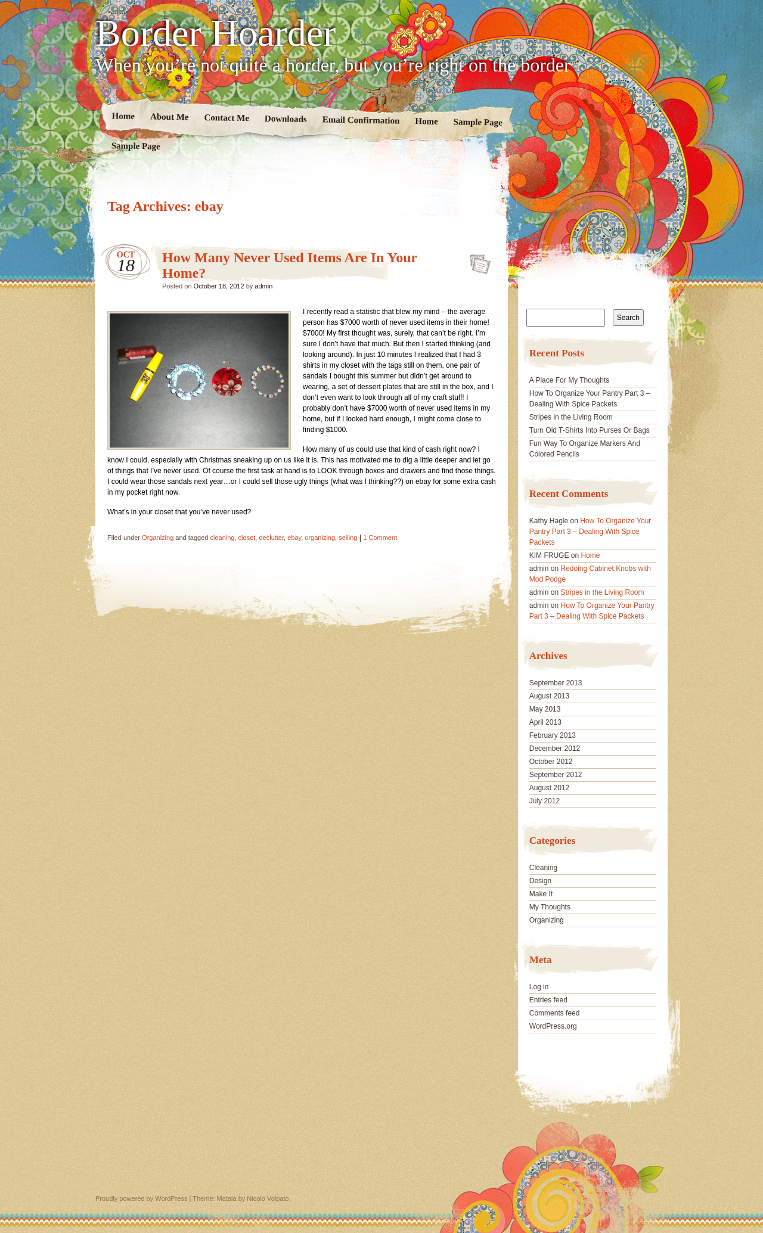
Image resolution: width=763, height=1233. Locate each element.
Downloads (286, 119)
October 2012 (551, 761)
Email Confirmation (361, 119)
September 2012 (555, 775)
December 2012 (554, 748)
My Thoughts (549, 907)
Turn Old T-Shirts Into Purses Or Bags (589, 430)
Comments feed (554, 1013)
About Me (169, 116)
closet (247, 537)
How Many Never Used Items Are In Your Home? (476, 260)
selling (348, 537)
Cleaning (543, 868)
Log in (539, 987)
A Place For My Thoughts (569, 380)
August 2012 (549, 788)
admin (263, 286)
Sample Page (478, 122)
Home (123, 116)
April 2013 (545, 722)
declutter (271, 537)
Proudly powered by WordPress (141, 1198)
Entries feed (548, 1000)
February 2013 (552, 735)
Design (540, 881)
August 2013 (549, 696)
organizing (320, 537)
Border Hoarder (215, 33)
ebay (294, 537)
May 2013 (545, 709)
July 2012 (544, 801)
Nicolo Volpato (268, 1198)
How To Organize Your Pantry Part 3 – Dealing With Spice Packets (590, 531)
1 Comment (380, 537)
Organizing (157, 537)
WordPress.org (553, 1026)
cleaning (222, 537)
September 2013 (555, 683)
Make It (541, 894)
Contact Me (226, 118)
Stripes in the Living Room (571, 417)
